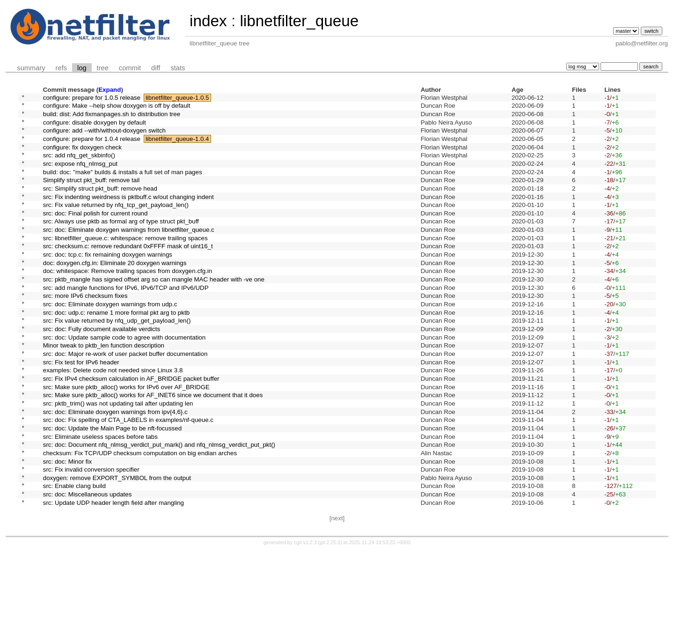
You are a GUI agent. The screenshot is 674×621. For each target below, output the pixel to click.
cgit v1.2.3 (305, 612)
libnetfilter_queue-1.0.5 (177, 98)
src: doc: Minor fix (67, 523)
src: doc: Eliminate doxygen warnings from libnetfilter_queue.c (128, 253)
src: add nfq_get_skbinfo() (79, 166)
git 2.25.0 (330, 612)
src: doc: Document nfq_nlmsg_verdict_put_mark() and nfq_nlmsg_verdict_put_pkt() (159, 504)
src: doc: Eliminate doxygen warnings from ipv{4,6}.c (115, 465)
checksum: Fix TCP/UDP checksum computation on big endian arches (140, 514)
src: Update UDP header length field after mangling (113, 572)
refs (61, 68)
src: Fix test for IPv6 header (81, 407)
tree (103, 68)
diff (155, 68)
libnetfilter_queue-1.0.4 (177, 146)
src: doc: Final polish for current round (95, 233)
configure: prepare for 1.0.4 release (91, 146)
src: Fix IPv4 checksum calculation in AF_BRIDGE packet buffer (131, 426)
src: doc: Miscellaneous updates (87, 562)
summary (31, 68)
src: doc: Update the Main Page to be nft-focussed (112, 484)
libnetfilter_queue (299, 21)
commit (130, 68)
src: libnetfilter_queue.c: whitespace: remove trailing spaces (125, 262)
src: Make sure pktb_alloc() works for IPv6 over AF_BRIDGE (126, 436)
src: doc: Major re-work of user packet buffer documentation (125, 397)
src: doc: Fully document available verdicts (101, 369)
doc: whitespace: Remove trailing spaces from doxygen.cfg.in (127, 301)
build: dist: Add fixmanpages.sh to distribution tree (111, 117)
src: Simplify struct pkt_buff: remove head (100, 204)
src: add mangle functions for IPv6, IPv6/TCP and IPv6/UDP (126, 320)
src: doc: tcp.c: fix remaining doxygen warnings (107, 282)
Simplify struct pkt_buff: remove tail (91, 195)
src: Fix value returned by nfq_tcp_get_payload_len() (116, 224)
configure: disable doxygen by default (94, 127)
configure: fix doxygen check (82, 156)
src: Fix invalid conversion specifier (91, 533)
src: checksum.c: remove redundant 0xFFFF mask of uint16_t (128, 272)
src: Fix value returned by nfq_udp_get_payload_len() (117, 359)
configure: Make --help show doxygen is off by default (116, 107)
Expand (109, 89)
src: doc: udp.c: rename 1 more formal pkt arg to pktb (116, 349)
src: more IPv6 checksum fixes (85, 330)
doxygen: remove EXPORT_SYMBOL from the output (117, 543)
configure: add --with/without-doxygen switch (104, 136)
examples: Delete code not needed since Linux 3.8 (113, 417)
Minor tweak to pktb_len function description (103, 388)
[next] (337, 588)
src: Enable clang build (74, 552)
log (82, 68)
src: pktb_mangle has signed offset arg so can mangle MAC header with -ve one (153, 311)
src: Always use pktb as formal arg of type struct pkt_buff (121, 243)
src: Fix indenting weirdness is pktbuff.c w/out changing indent (128, 214)
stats (177, 68)
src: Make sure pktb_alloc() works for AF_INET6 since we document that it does (153, 446)
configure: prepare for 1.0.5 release (91, 98)
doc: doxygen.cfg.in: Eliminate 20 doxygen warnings (115, 291)
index (208, 21)
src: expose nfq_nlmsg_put (80, 175)
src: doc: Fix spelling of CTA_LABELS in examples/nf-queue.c (128, 475)
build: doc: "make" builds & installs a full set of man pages (122, 185)
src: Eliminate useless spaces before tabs (100, 494)
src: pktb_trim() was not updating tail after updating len (118, 455)
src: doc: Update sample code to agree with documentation (124, 378)
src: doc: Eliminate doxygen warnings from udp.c (110, 340)
